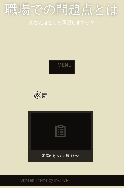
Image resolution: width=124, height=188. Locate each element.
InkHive (61, 180)
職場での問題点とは (62, 9)
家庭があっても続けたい (60, 156)
